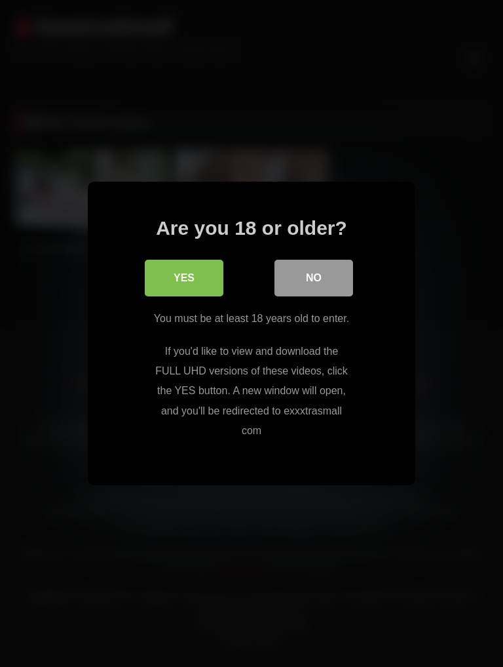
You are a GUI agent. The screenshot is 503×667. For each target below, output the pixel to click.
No (314, 277)
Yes (184, 277)
